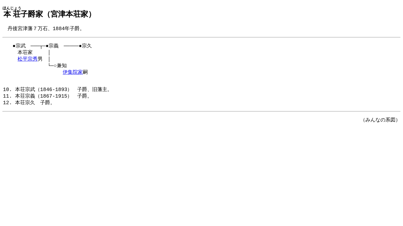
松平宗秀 (28, 61)
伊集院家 (73, 75)
